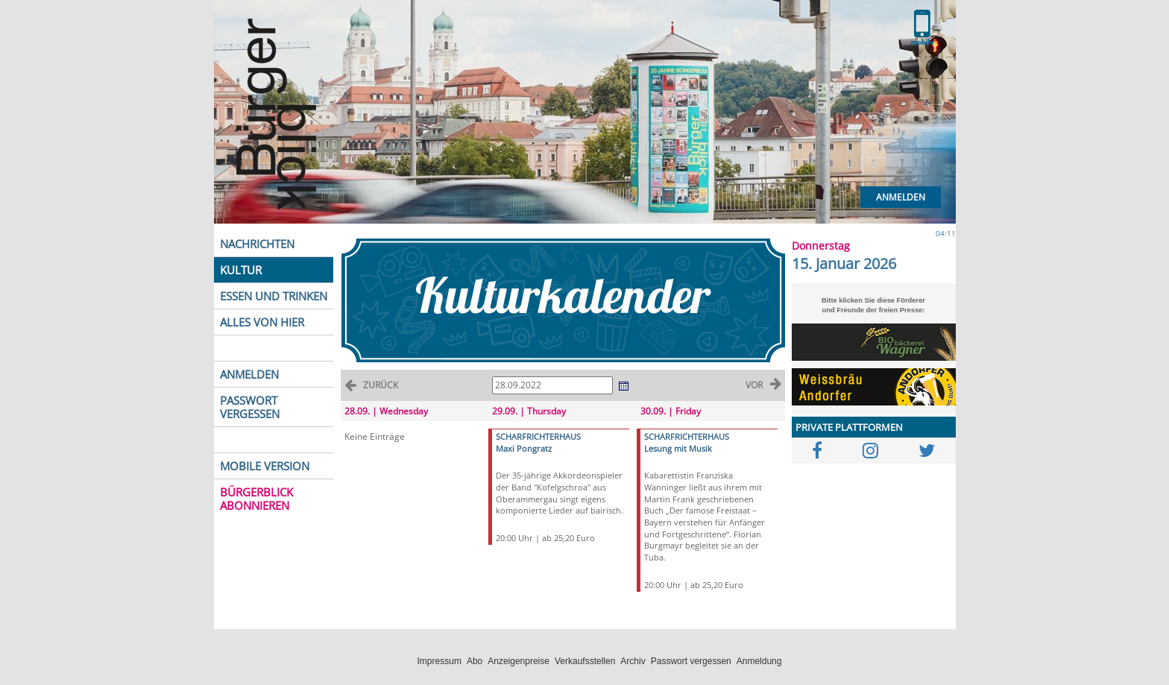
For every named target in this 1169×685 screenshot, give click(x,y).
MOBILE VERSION (264, 465)
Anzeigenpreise (518, 661)
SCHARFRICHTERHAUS (538, 436)
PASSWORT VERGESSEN (250, 407)
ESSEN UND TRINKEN (273, 295)
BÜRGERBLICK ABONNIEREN (256, 498)
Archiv (632, 661)
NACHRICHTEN (257, 243)
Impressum (439, 661)
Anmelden (900, 197)
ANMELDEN (249, 374)
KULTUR (241, 269)
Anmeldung (759, 661)
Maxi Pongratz (524, 448)
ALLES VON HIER (262, 322)
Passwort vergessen (691, 661)
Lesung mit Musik (678, 448)
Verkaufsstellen (585, 661)
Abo (474, 661)
